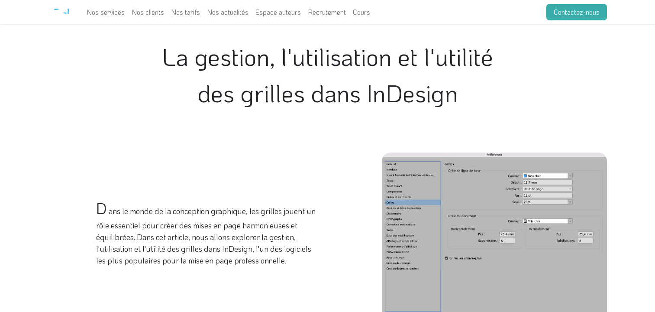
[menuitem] (105, 12)
